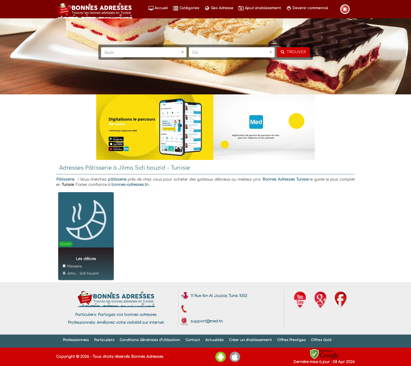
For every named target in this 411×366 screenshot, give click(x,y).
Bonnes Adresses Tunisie (285, 179)
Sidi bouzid (89, 273)
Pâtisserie (65, 179)
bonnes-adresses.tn (130, 185)
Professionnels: (82, 323)
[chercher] (293, 52)
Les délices (86, 259)
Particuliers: (86, 315)
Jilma (71, 273)
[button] (144, 52)
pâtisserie (117, 179)
